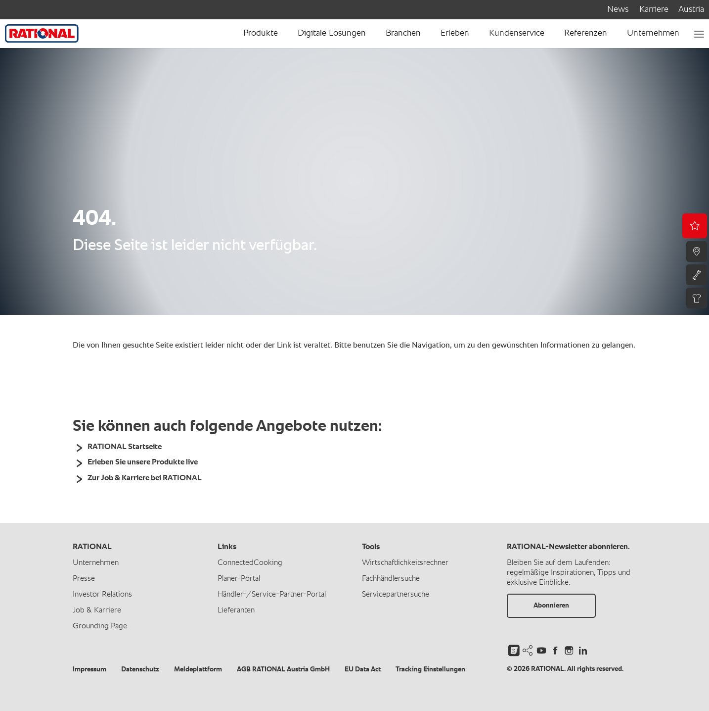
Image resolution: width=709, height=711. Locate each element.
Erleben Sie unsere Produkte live (143, 462)
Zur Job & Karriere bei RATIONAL (145, 478)
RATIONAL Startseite (125, 447)
